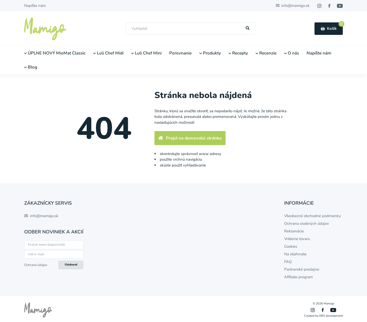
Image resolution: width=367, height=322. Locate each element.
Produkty (210, 53)
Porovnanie (180, 53)
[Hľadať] (247, 28)
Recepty (238, 53)
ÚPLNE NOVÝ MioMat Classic (55, 53)
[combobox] (190, 28)
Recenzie (266, 53)
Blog (30, 67)
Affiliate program (298, 276)
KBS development (331, 316)
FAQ (288, 261)
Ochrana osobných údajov (306, 223)
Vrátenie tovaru (297, 238)
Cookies (290, 246)
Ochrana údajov (35, 265)
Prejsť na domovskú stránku (190, 138)
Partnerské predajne (301, 269)
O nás (291, 53)
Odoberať (71, 265)
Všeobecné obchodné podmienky (312, 215)
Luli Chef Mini (146, 53)
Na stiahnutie (295, 254)
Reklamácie (294, 231)
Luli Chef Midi (108, 53)
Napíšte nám (35, 5)
